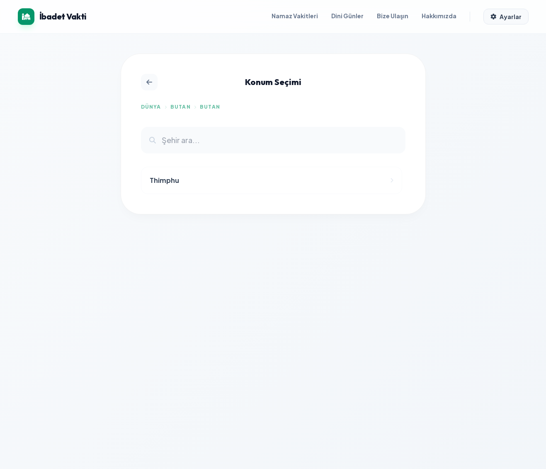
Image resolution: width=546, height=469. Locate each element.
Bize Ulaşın (392, 15)
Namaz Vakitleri (295, 15)
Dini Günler (347, 15)
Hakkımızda (439, 15)
